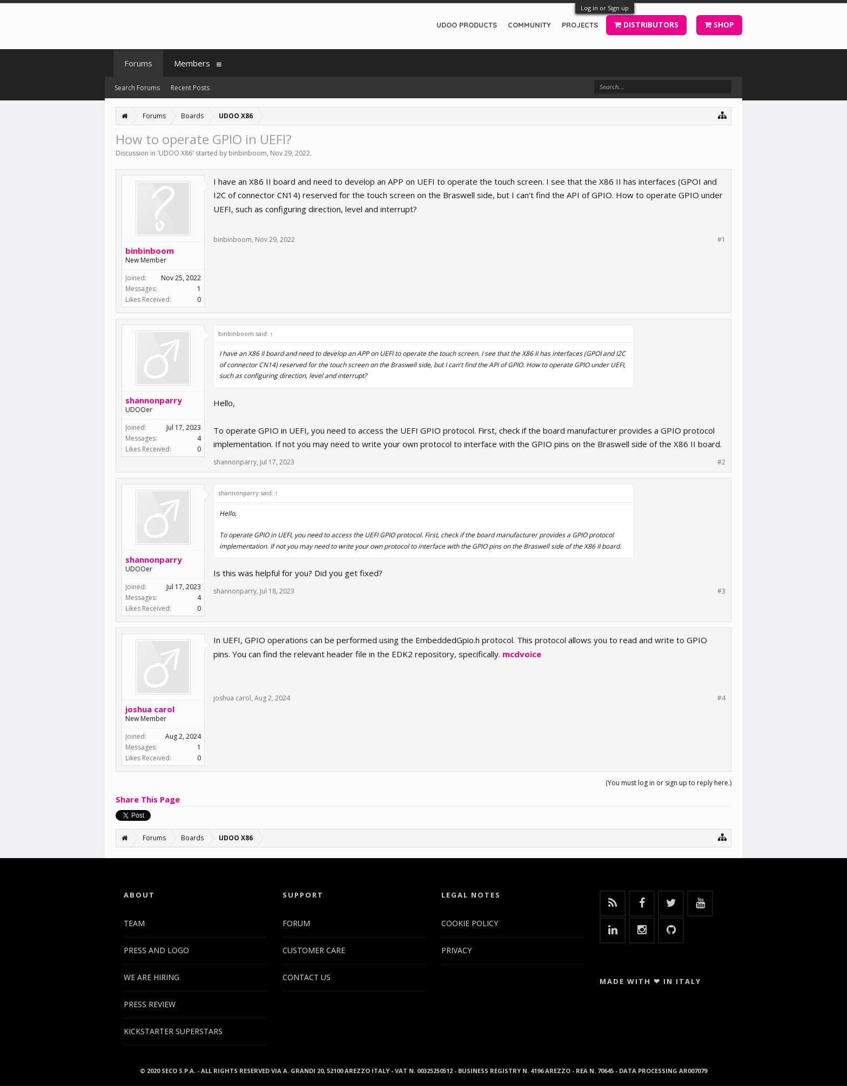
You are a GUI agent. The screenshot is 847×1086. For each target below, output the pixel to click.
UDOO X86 (175, 153)
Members (192, 63)
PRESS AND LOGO (156, 950)
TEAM (134, 923)
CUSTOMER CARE (314, 950)
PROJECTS (580, 25)
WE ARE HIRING (151, 977)
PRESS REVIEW (150, 1004)
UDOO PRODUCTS (466, 25)
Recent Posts (190, 87)
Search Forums (137, 87)
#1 (721, 239)
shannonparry (153, 400)
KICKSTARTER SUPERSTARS (173, 1031)
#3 (721, 591)
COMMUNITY (529, 25)
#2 (721, 462)
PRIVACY (456, 950)
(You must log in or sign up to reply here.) (668, 782)
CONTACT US (307, 977)
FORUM (296, 923)
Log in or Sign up (605, 8)
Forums (138, 63)
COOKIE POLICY (469, 923)
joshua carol (149, 709)
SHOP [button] (719, 24)
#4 (721, 698)
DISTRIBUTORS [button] (646, 24)
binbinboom (247, 153)
